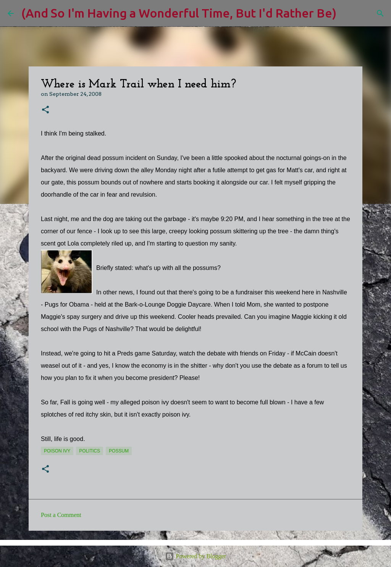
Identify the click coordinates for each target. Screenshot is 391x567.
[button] (45, 110)
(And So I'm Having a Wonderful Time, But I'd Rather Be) (178, 13)
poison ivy (57, 451)
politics (89, 451)
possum (119, 451)
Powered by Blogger (195, 556)
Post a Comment (61, 515)
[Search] (347, 13)
